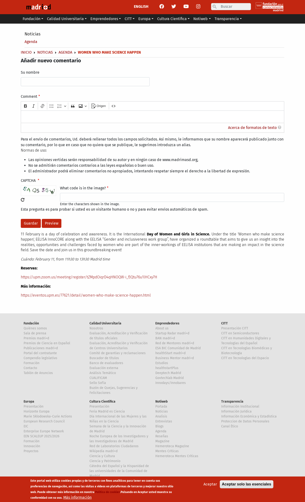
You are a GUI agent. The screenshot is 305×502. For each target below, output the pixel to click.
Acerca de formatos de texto (252, 127)
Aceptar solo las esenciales (246, 485)
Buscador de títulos (104, 358)
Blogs (159, 426)
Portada (161, 406)
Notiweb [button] (200, 19)
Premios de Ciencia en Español (47, 343)
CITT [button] (128, 19)
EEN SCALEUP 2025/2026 (41, 436)
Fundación (31, 323)
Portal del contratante (40, 353)
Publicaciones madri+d (41, 348)
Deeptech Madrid (168, 373)
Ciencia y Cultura (102, 456)
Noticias (32, 34)
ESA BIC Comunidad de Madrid (178, 348)
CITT (224, 323)
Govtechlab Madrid (169, 378)
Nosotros (96, 328)
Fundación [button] (31, 19)
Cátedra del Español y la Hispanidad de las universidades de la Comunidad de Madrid (119, 471)
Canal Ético (229, 426)
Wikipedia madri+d (103, 451)
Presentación (33, 406)
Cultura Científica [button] (172, 19)
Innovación (32, 446)
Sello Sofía (97, 383)
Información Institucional (240, 406)
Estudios (161, 363)
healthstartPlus (166, 368)
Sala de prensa (35, 333)
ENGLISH (141, 6)
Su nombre (30, 72)
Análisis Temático (102, 373)
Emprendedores (167, 323)
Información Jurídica (236, 411)
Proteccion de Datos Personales (245, 421)
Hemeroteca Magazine (172, 446)
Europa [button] (144, 19)
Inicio (26, 52)
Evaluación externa (103, 368)
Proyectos (31, 451)
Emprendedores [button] (104, 19)
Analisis (161, 416)
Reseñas (161, 436)
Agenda (31, 41)
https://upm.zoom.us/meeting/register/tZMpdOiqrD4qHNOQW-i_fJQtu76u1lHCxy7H (89, 277)
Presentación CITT (234, 328)
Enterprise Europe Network (44, 431)
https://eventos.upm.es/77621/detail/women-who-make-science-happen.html (86, 295)
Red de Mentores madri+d (174, 343)
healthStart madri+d (170, 353)
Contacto (30, 368)
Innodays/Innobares (170, 383)
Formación (31, 363)
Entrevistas (163, 421)
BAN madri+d (165, 338)
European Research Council (44, 421)
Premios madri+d (36, 338)
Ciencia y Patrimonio (104, 461)
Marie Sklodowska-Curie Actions (48, 416)
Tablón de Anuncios (38, 373)
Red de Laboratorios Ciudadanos (114, 446)
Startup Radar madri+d (172, 333)
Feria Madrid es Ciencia (107, 411)
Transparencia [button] (227, 19)
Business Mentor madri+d (174, 358)
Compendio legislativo (40, 358)
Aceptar (210, 484)
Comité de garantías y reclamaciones (117, 353)
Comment (29, 96)
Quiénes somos (35, 328)
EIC (26, 426)
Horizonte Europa (37, 411)
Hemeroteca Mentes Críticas (176, 456)
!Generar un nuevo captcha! (23, 200)
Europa (29, 402)
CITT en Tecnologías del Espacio (245, 358)
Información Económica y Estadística (249, 416)
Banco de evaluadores (106, 363)
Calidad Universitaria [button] (65, 19)
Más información (77, 498)
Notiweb (161, 402)
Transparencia (232, 402)
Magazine (162, 441)
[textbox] (152, 117)
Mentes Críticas (167, 451)
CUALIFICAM (98, 378)
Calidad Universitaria (105, 323)
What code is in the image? (83, 188)
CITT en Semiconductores (240, 333)
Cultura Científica (102, 402)
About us (162, 328)
